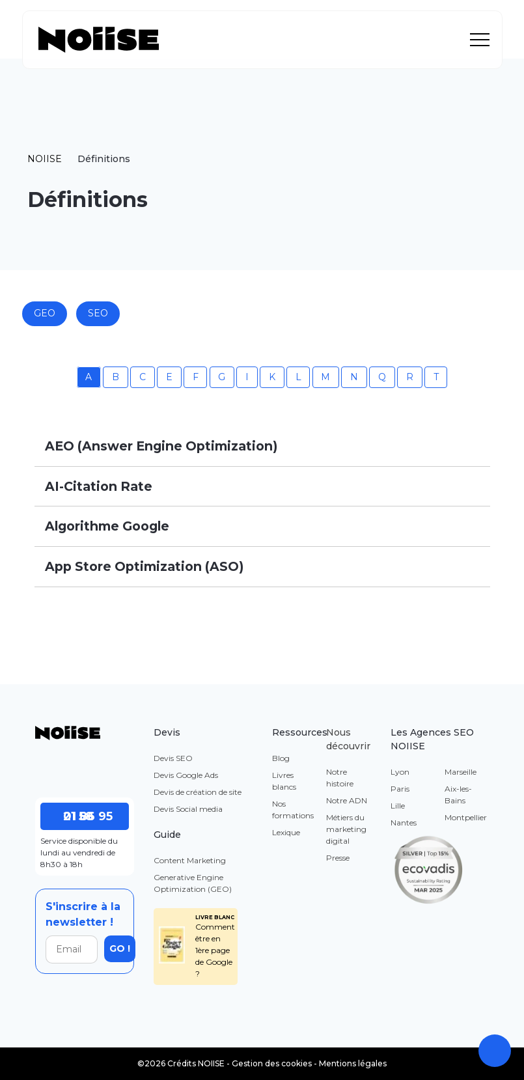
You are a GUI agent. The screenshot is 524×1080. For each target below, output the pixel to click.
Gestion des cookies (272, 1063)
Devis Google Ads (186, 775)
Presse (338, 858)
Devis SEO (173, 758)
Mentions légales (353, 1063)
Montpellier (466, 817)
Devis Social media (188, 809)
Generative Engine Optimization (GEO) (193, 883)
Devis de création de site (197, 792)
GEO (44, 313)
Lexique (286, 832)
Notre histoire (339, 777)
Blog (281, 758)
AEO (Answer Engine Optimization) (161, 446)
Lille (398, 805)
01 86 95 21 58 (82, 816)
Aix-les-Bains (458, 794)
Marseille (460, 772)
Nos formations (293, 809)
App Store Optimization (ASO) (144, 566)
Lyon (400, 772)
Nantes (404, 822)
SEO (98, 313)
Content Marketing (190, 860)
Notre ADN (346, 800)
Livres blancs (284, 781)
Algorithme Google (107, 526)
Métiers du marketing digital (346, 829)
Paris (400, 789)
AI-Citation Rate (98, 486)
